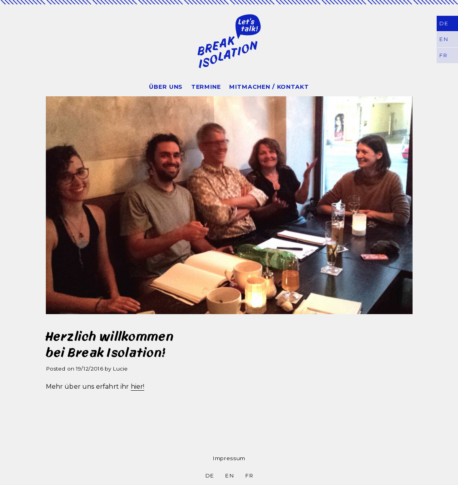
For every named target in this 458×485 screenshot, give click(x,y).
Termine (206, 86)
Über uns (166, 86)
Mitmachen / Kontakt (269, 86)
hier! (138, 386)
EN (229, 475)
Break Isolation (229, 41)
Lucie (120, 368)
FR (249, 475)
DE (443, 23)
